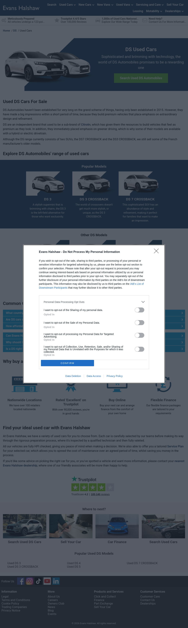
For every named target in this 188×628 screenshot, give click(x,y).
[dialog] (94, 314)
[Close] (157, 252)
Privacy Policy (115, 376)
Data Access (94, 376)
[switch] (139, 309)
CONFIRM (67, 363)
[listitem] (94, 302)
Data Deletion (73, 376)
